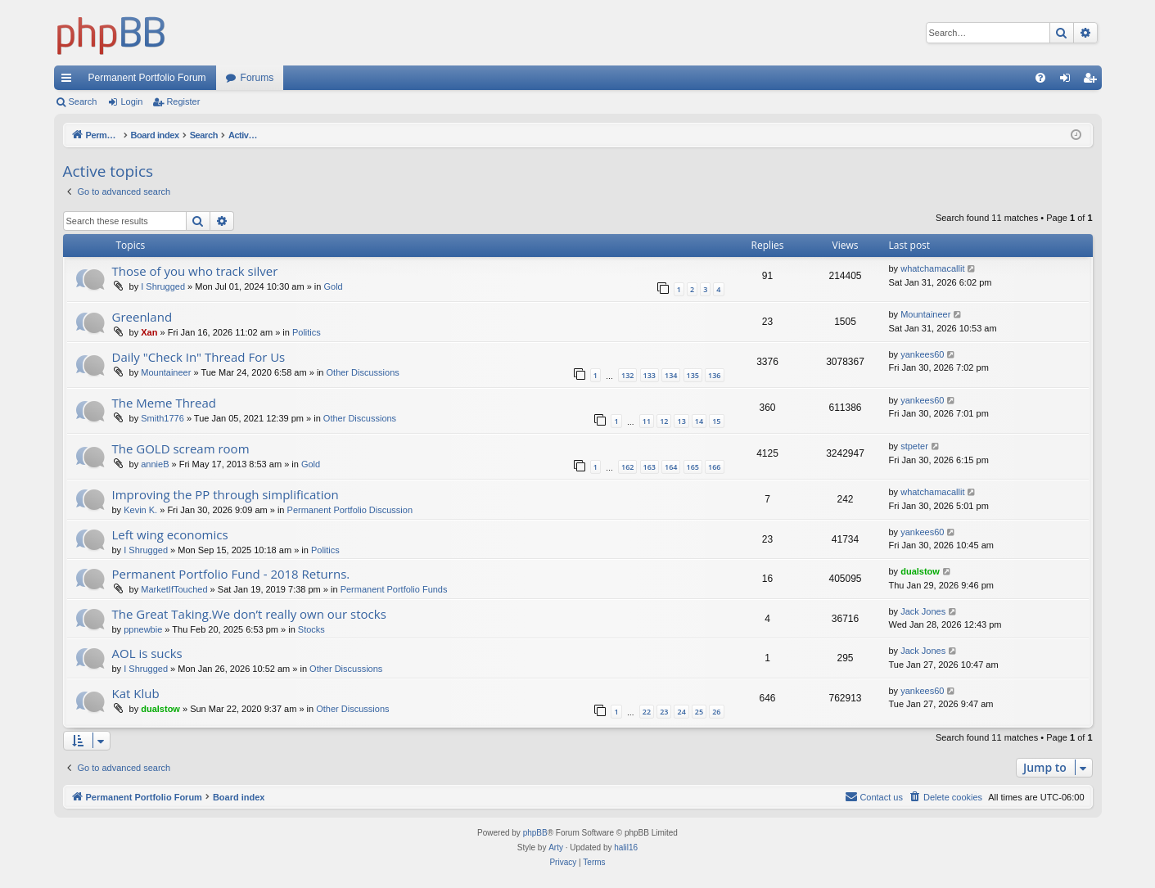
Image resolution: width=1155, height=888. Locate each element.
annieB (155, 464)
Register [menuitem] (1092, 81)
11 (647, 421)
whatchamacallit (932, 268)
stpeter (914, 446)
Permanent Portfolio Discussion (350, 510)
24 (681, 711)
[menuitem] (1040, 77)
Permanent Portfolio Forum (147, 77)
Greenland (142, 317)
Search (83, 101)
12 (664, 421)
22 (647, 711)
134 (671, 375)
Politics (306, 332)
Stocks (311, 629)
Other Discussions (363, 372)
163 (649, 467)
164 (671, 467)
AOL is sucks (147, 653)
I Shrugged (163, 286)
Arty (555, 847)
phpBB (535, 832)
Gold (332, 286)
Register (183, 101)
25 (699, 711)
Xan (149, 332)
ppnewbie (143, 629)
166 (714, 467)
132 (627, 375)
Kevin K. (140, 510)
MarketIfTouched (174, 589)
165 (693, 467)
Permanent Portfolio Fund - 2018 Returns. (231, 574)
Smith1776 (162, 418)
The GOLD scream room (181, 448)
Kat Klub (136, 693)
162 (627, 467)
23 (664, 711)
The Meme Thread (164, 402)
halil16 (626, 847)
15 (716, 421)
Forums (257, 77)
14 (699, 421)
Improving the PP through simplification (225, 494)
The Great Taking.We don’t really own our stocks (249, 614)
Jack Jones (922, 611)
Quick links (70, 81)
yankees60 (922, 354)
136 (714, 375)
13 (681, 421)
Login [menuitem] (1067, 81)
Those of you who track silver (195, 271)
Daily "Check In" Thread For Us (199, 357)
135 (693, 375)
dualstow (920, 571)
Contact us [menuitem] (874, 796)
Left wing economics (170, 534)
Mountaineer (925, 314)
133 (649, 375)
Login (131, 101)
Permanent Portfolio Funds (394, 589)
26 (716, 711)
